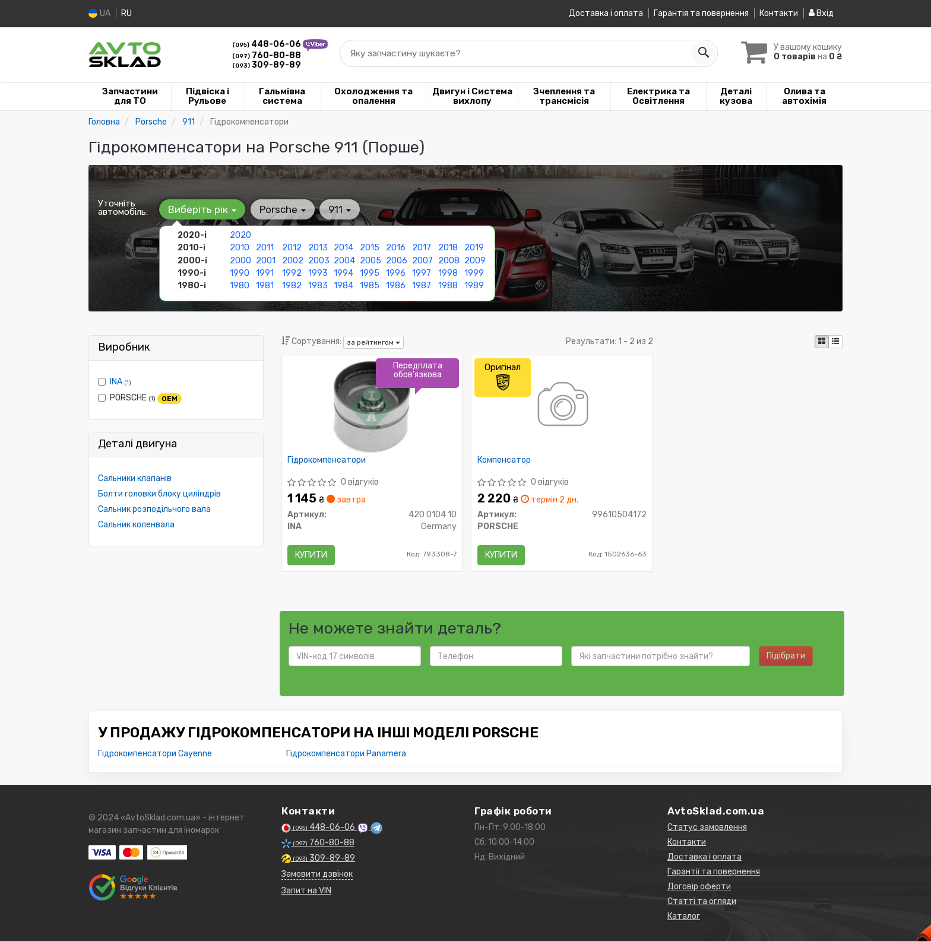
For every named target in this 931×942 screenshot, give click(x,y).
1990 (239, 273)
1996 (396, 273)
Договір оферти (699, 887)
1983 (318, 285)
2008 (449, 260)
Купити (312, 555)
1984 (343, 285)
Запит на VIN (306, 891)
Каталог (683, 917)
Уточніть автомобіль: (123, 207)
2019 (474, 248)
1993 (318, 273)
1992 (292, 273)
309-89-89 (266, 64)
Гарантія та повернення (701, 13)
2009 (475, 260)
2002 (292, 260)
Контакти (778, 13)
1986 (396, 285)
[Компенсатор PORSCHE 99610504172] (562, 406)
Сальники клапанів (135, 478)
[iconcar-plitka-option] (822, 341)
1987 (421, 285)
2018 (448, 248)
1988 (448, 285)
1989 (474, 285)
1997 (421, 273)
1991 (265, 273)
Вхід (821, 13)
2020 (240, 235)
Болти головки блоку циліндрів (159, 494)
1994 (343, 273)
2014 (343, 248)
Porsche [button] (282, 209)
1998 (448, 273)
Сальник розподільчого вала (154, 509)
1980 (239, 285)
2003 (319, 260)
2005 (370, 260)
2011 (265, 248)
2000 (240, 260)
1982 (292, 285)
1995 (369, 273)
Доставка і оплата (606, 13)
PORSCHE (140, 398)
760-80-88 (266, 55)
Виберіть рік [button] (202, 209)
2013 (318, 248)
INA (120, 382)
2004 (344, 260)
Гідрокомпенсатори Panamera (346, 754)
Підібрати (786, 656)
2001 (266, 260)
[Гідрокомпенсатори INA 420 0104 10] (371, 406)
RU (126, 13)
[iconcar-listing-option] (835, 341)
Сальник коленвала (136, 525)
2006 (396, 260)
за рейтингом (373, 342)
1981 (265, 285)
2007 (422, 260)
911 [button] (339, 209)
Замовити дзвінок (317, 875)
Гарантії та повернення (713, 872)
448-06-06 (267, 44)
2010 (239, 248)
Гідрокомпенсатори (327, 460)
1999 (474, 273)
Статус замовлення (707, 828)
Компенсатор (504, 460)
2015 (369, 248)
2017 (421, 248)
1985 (369, 285)
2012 (292, 248)
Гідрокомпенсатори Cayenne (155, 754)
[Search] (701, 53)
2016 (396, 248)
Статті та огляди (701, 902)
